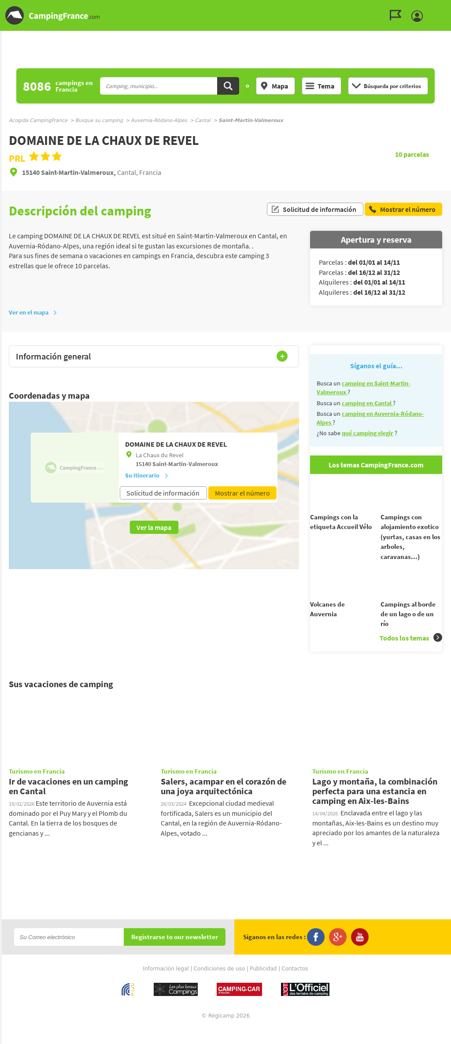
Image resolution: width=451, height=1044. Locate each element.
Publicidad (263, 984)
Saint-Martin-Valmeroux (185, 464)
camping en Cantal (367, 403)
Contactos (294, 984)
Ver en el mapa (33, 312)
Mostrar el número (242, 493)
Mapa (274, 85)
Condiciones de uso (219, 984)
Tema (320, 85)
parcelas (412, 154)
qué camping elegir (367, 433)
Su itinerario (146, 475)
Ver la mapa (154, 527)
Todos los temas (411, 653)
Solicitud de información (313, 210)
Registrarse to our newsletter (174, 953)
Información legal (166, 984)
